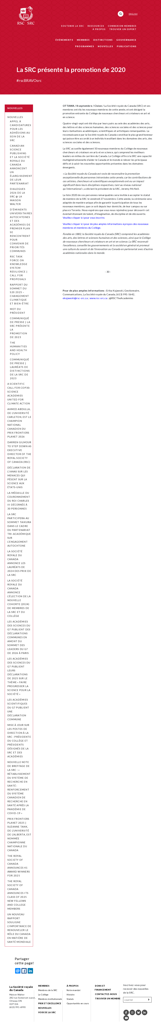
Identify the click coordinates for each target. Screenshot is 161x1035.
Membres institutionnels (50, 999)
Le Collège (43, 994)
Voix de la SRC (47, 1012)
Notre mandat (73, 990)
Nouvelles (105, 46)
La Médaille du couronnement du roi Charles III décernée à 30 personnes (18, 500)
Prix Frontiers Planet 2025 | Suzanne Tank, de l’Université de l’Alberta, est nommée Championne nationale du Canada (19, 834)
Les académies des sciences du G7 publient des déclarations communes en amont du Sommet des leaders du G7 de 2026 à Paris (19, 637)
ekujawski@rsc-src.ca (75, 298)
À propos (99, 29)
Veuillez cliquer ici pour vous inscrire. (84, 217)
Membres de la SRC (47, 990)
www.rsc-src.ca (99, 298)
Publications (126, 46)
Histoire (71, 994)
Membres (83, 40)
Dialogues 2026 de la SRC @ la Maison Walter (17, 196)
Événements (64, 40)
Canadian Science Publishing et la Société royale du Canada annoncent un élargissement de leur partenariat (21, 164)
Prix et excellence (49, 1003)
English (133, 14)
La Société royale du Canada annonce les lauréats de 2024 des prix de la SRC (19, 563)
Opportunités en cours (78, 1003)
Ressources (96, 26)
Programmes (84, 46)
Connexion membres (122, 26)
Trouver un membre (107, 998)
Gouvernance (126, 40)
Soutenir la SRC (72, 26)
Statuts (70, 999)
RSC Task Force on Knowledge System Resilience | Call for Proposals (18, 268)
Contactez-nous (106, 994)
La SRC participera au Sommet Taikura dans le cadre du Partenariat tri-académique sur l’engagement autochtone (19, 530)
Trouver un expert (122, 29)
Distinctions (103, 40)
